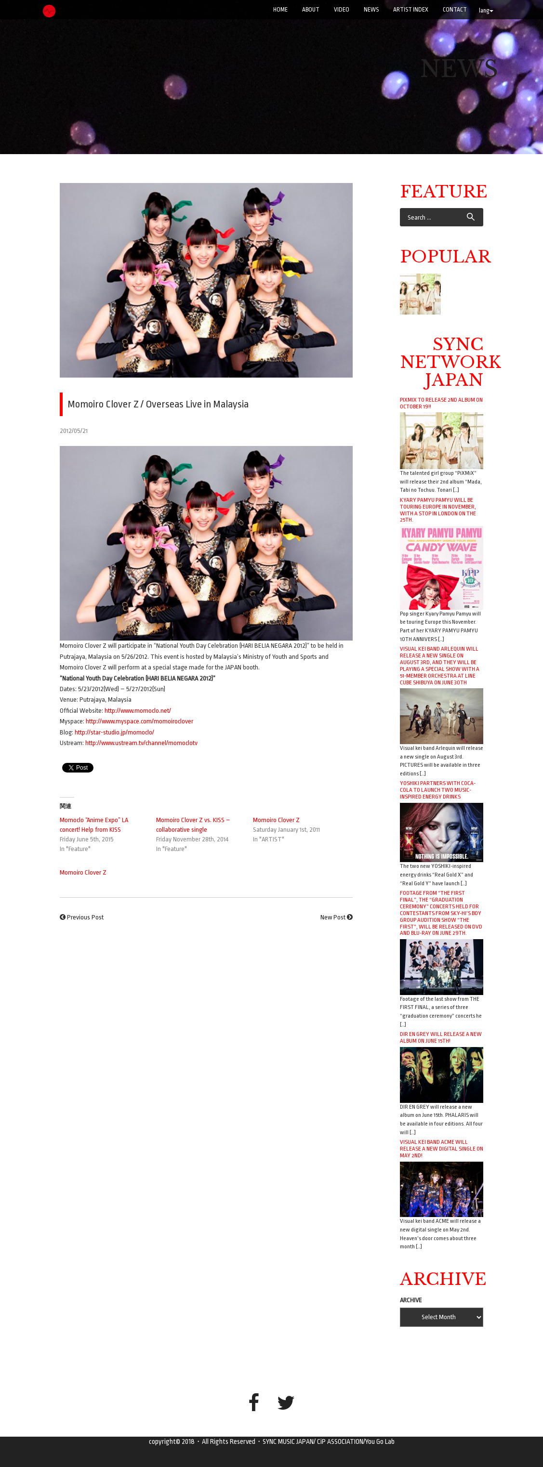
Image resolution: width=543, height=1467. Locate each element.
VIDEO (341, 9)
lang (486, 10)
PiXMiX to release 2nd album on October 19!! (441, 403)
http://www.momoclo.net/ (138, 710)
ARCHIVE (411, 1300)
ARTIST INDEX (410, 9)
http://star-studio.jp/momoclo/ (114, 732)
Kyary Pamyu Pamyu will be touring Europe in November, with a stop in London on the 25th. (438, 510)
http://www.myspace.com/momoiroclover (139, 721)
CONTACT (455, 9)
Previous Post (85, 917)
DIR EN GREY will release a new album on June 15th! (441, 1037)
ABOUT (310, 9)
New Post (332, 917)
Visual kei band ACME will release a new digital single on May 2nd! (441, 1149)
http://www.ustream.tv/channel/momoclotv (141, 743)
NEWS (371, 9)
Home (280, 9)
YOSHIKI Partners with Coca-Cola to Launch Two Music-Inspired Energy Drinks (438, 790)
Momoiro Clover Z (276, 820)
